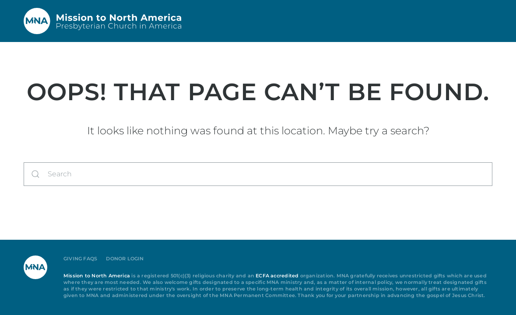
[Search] (258, 174)
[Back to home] (102, 21)
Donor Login (125, 259)
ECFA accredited (277, 276)
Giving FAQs (80, 259)
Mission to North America (96, 276)
